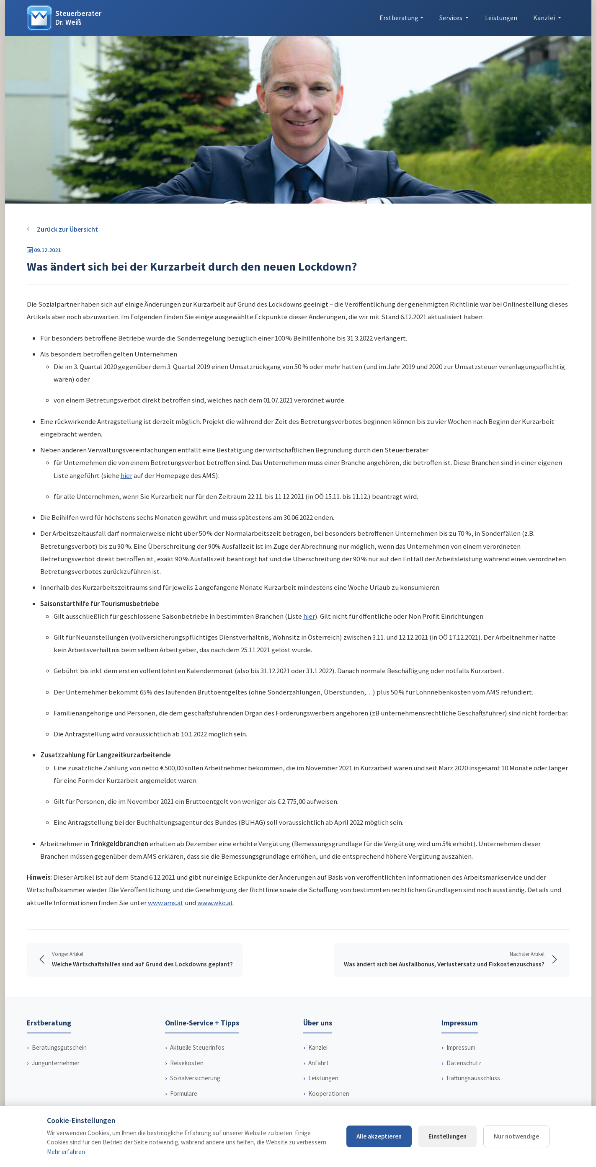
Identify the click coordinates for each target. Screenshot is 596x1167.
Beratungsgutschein (59, 1047)
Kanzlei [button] (544, 17)
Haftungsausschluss (473, 1078)
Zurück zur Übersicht (62, 229)
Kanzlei (318, 1047)
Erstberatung (398, 17)
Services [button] (451, 17)
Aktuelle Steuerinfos (197, 1047)
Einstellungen (447, 1136)
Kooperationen (328, 1093)
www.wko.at (215, 902)
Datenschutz (463, 1063)
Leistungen (501, 17)
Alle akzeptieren (379, 1136)
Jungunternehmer (56, 1063)
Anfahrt (318, 1063)
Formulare (183, 1093)
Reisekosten (187, 1063)
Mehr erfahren (66, 1152)
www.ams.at (165, 902)
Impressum (460, 1047)
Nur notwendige (516, 1136)
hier (126, 475)
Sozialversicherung (195, 1078)
